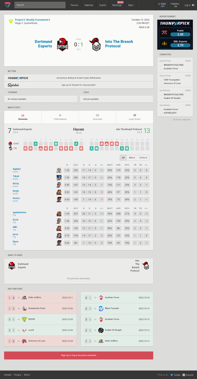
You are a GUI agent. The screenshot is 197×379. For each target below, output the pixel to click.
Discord (187, 375)
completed (165, 55)
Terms (27, 375)
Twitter (175, 375)
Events (102, 5)
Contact (7, 375)
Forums (74, 5)
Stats (130, 5)
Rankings (118, 4)
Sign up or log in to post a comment (78, 355)
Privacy (17, 375)
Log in (189, 5)
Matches (89, 5)
